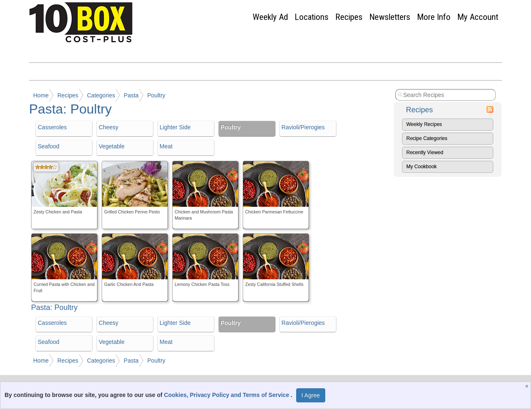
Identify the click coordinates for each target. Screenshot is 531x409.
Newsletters (389, 17)
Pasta (131, 95)
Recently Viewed (425, 152)
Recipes (349, 17)
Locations (312, 17)
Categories (101, 95)
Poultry (156, 95)
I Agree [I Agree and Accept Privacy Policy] (311, 395)
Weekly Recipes (424, 124)
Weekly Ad (270, 17)
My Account (477, 17)
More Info (434, 17)
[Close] (528, 386)
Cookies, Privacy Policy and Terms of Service (227, 395)
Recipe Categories (427, 138)
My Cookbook (422, 166)
